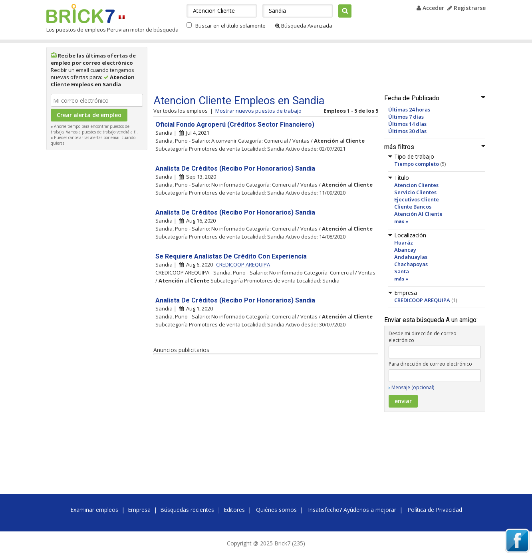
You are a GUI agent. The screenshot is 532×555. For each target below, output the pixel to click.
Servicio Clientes (415, 192)
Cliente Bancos (412, 206)
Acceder (430, 8)
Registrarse (466, 8)
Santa (401, 271)
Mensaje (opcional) (412, 387)
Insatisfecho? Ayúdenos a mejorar (352, 509)
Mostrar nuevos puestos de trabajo (258, 110)
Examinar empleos (94, 509)
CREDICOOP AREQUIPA (422, 300)
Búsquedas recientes (187, 509)
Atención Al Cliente (418, 213)
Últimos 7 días (406, 116)
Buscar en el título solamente (230, 25)
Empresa (139, 509)
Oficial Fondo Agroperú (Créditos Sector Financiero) (234, 124)
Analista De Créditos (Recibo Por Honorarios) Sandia (235, 168)
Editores (234, 509)
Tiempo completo (416, 163)
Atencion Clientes (416, 185)
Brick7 (80, 13)
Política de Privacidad (434, 509)
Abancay (405, 249)
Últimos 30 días (407, 131)
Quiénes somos (276, 509)
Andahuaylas (410, 257)
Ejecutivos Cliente (416, 199)
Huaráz (403, 242)
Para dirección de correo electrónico (430, 363)
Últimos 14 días (407, 123)
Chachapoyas (411, 264)
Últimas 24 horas (409, 109)
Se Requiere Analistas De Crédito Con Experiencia (231, 256)
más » (401, 221)
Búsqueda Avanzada (303, 25)
